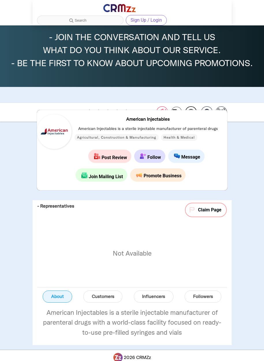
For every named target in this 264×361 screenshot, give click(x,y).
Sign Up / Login (146, 20)
